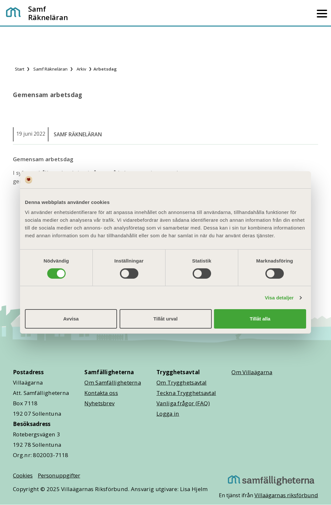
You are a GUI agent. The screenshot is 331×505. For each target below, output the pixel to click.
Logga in (167, 413)
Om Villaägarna (251, 372)
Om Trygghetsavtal (181, 382)
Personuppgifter (59, 475)
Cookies (23, 475)
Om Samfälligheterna (112, 382)
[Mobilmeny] (321, 12)
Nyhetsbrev (99, 403)
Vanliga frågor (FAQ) (183, 403)
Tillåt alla (260, 318)
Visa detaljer (279, 297)
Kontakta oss (101, 393)
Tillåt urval (166, 318)
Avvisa (71, 318)
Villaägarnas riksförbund (286, 495)
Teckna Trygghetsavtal (186, 393)
